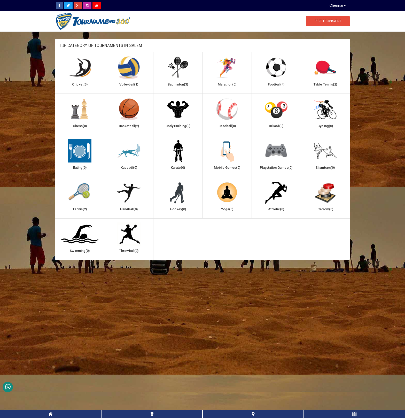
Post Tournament (328, 21)
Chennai (338, 5)
